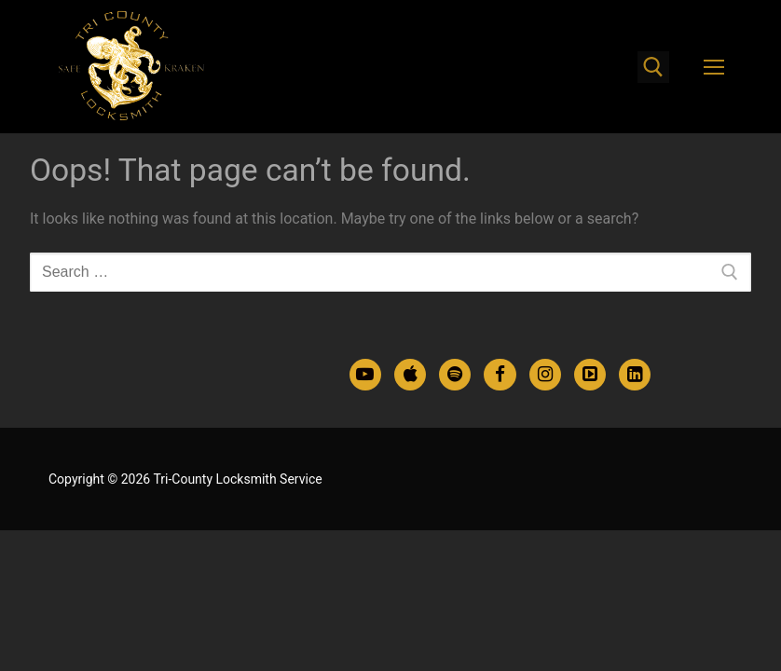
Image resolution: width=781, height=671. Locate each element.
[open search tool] (653, 67)
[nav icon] (714, 67)
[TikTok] (590, 374)
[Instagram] (545, 374)
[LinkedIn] (635, 374)
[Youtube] (365, 374)
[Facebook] (499, 374)
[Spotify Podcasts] (455, 374)
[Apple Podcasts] (410, 374)
